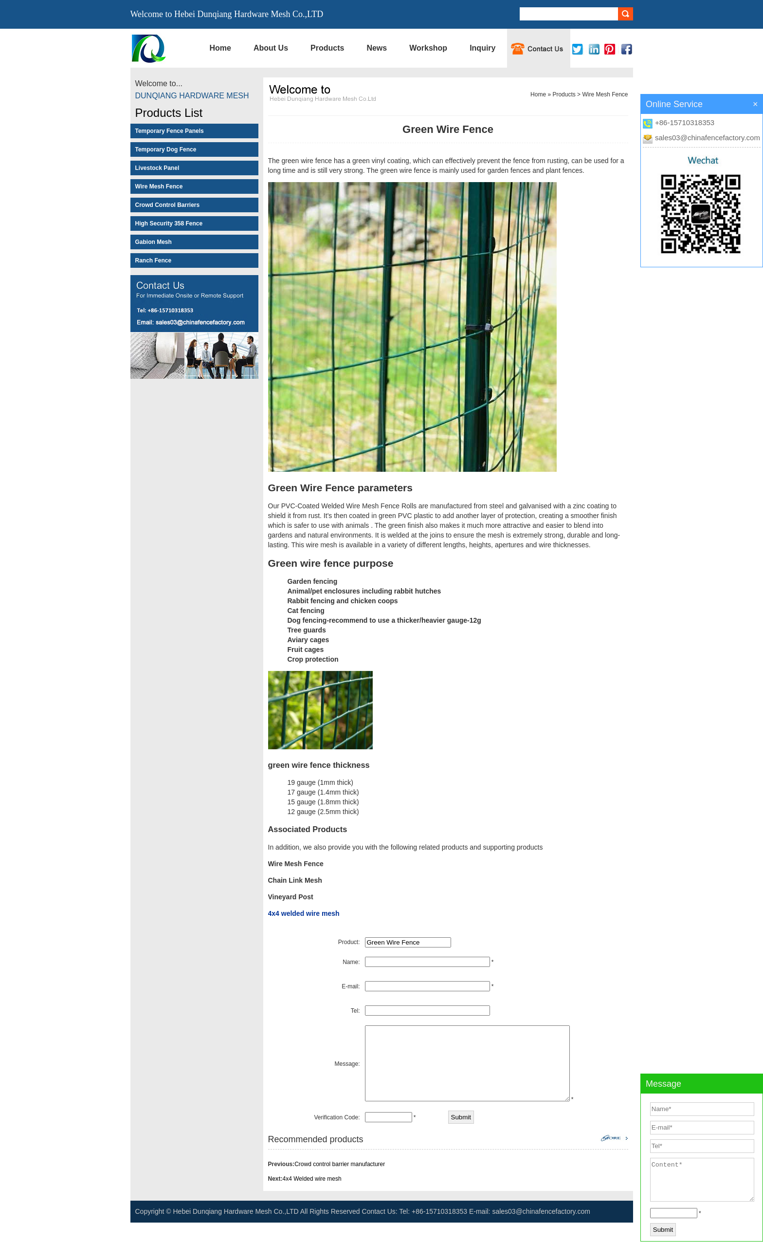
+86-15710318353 (684, 122)
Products (327, 48)
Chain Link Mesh (295, 880)
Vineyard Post (290, 897)
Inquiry (482, 48)
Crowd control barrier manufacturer (339, 1185)
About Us (271, 48)
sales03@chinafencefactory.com (707, 137)
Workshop (428, 48)
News (376, 48)
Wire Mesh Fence (605, 94)
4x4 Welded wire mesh (312, 1200)
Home (220, 48)
